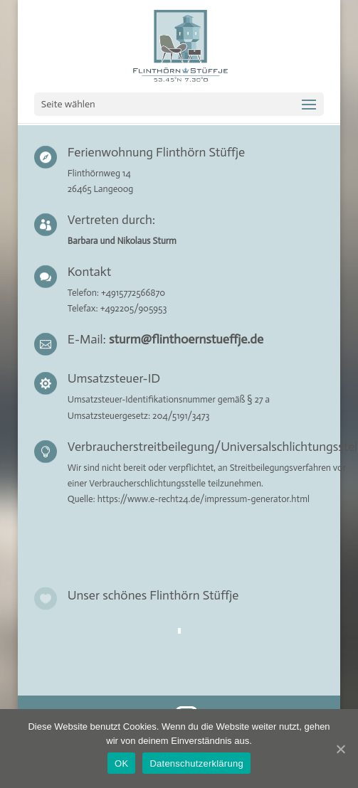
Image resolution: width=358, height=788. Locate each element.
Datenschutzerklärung (196, 763)
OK (121, 763)
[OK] (340, 749)
